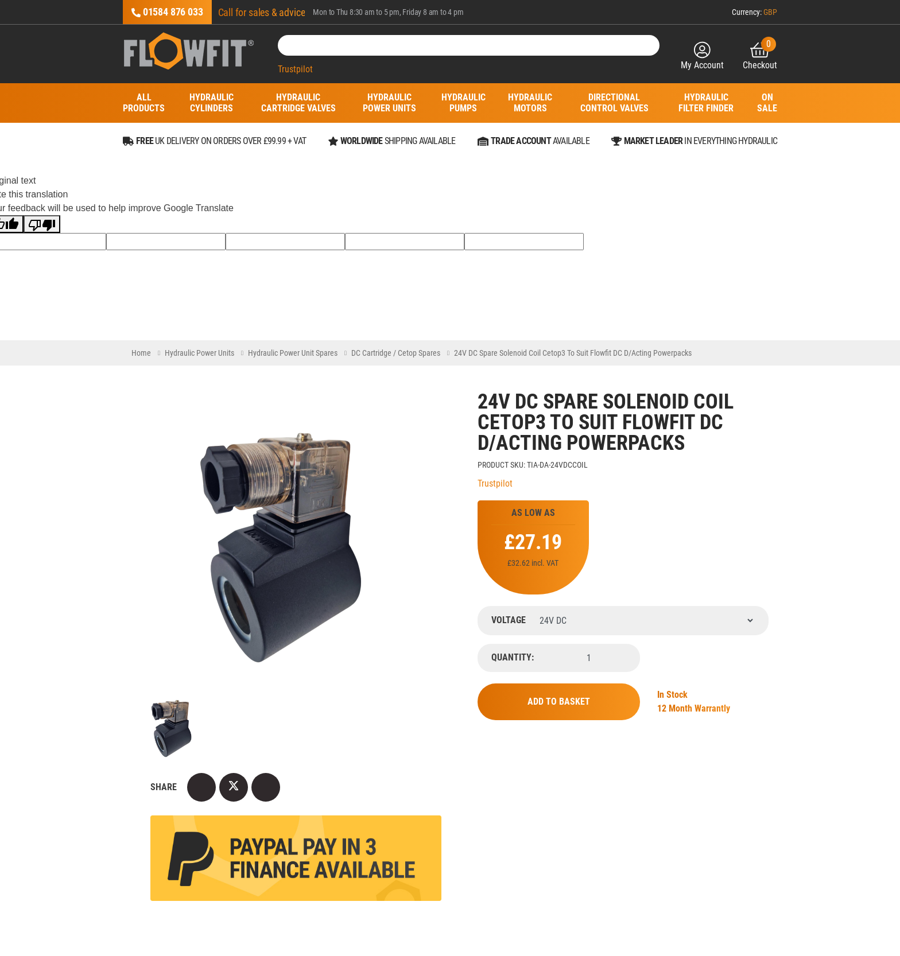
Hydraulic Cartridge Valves (298, 102)
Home (141, 352)
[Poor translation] (42, 224)
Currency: (754, 12)
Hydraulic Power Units (389, 102)
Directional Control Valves (614, 102)
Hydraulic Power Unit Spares (293, 352)
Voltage (508, 620)
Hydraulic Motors (530, 102)
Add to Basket (558, 701)
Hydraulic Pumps (463, 102)
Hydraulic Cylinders (211, 102)
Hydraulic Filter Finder (706, 103)
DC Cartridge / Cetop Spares (395, 352)
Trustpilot (295, 69)
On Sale (767, 102)
